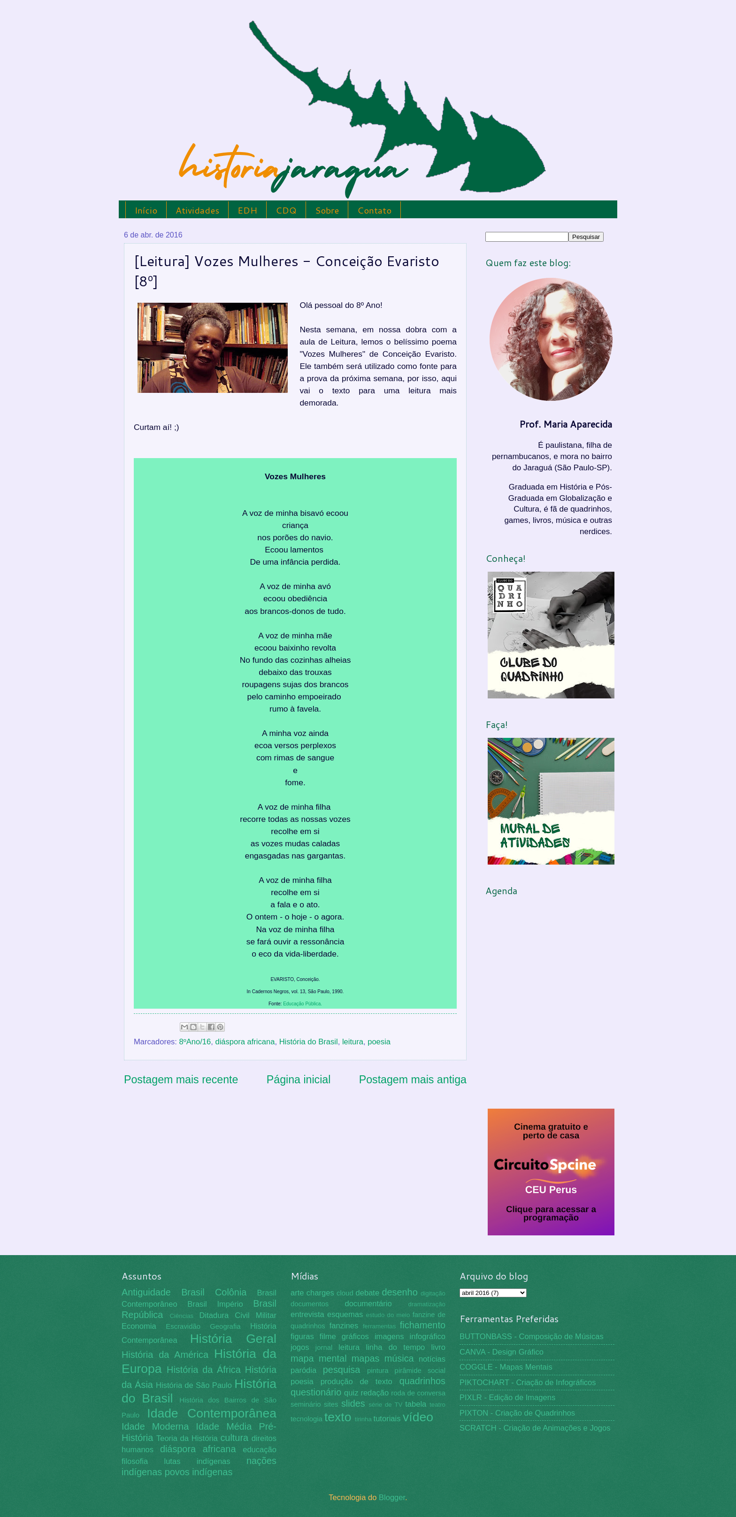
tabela (415, 1404)
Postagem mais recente (181, 1079)
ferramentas (379, 1326)
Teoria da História (187, 1438)
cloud (345, 1293)
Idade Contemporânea (211, 1413)
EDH (247, 210)
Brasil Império (215, 1304)
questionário (316, 1392)
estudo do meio (388, 1314)
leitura (352, 1041)
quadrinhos (422, 1381)
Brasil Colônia (213, 1292)
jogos (300, 1347)
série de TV (385, 1404)
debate (368, 1292)
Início (146, 210)
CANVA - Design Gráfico (502, 1352)
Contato (374, 210)
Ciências (181, 1315)
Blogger (392, 1497)
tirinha (363, 1419)
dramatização (426, 1304)
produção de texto (356, 1381)
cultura (234, 1438)
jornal (323, 1347)
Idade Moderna (155, 1426)
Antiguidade (146, 1292)
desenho (400, 1292)
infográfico (427, 1336)
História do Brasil (308, 1041)
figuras (302, 1336)
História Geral (233, 1339)
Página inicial (299, 1079)
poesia (379, 1041)
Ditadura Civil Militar (237, 1315)
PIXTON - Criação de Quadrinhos (517, 1413)
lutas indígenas (197, 1461)
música (399, 1358)
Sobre (327, 210)
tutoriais (387, 1418)
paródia (303, 1370)
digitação (433, 1293)
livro (438, 1347)
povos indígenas (199, 1472)
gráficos (355, 1336)
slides (353, 1403)
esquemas (345, 1314)
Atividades (197, 210)
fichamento (422, 1325)
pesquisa (341, 1369)
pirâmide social (420, 1370)
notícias (432, 1359)
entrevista (307, 1314)
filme (328, 1336)
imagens (389, 1336)
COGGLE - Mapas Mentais (506, 1367)
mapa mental (319, 1358)
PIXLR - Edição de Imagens (507, 1397)
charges (320, 1292)
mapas (366, 1358)
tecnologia (306, 1419)
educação (259, 1449)
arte (297, 1292)
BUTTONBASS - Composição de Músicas (532, 1336)
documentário (368, 1303)
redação (374, 1392)
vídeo (418, 1417)
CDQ (286, 210)
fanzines (344, 1325)
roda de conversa (418, 1393)
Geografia (225, 1326)
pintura (378, 1370)
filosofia (135, 1461)
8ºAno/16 (195, 1041)
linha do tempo (395, 1347)
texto (337, 1417)
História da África (204, 1369)
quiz (351, 1392)
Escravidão (183, 1326)
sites (331, 1404)
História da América (165, 1354)
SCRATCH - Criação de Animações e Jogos (535, 1428)
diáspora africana (245, 1041)
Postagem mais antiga (413, 1079)
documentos (310, 1304)
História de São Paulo (194, 1385)
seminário (306, 1404)
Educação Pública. (302, 1003)
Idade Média (224, 1426)
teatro (437, 1404)
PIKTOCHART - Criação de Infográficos (528, 1382)
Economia (139, 1326)
